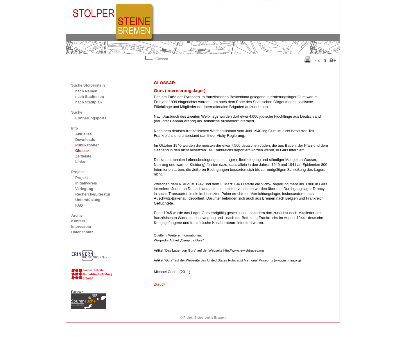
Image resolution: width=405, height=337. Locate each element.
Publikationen (87, 145)
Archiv (77, 215)
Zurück (159, 284)
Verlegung (84, 189)
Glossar (82, 150)
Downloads (85, 139)
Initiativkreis (86, 183)
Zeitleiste (83, 156)
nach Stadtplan (88, 102)
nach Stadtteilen (89, 96)
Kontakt (78, 221)
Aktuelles (83, 134)
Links (80, 161)
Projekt (81, 177)
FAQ (79, 205)
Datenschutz (82, 232)
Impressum (81, 226)
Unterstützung (88, 200)
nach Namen (86, 91)
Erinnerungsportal (91, 118)
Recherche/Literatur (92, 194)
